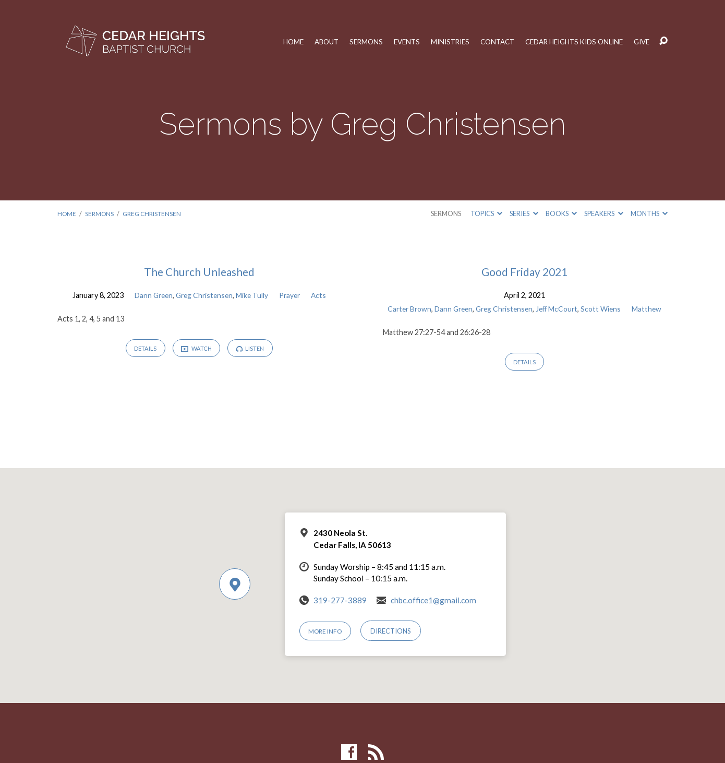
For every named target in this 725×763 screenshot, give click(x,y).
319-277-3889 (340, 600)
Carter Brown (424, 308)
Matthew (525, 322)
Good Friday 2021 (525, 272)
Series (524, 213)
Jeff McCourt (580, 308)
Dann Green (150, 295)
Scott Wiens (627, 308)
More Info (327, 631)
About (305, 41)
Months (649, 213)
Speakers (603, 213)
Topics (486, 213)
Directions (394, 631)
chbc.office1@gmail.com (433, 600)
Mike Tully (253, 295)
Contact (485, 41)
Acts (322, 295)
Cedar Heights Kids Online (568, 41)
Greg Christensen (156, 213)
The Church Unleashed (199, 272)
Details (141, 349)
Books (561, 213)
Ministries (435, 41)
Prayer (292, 295)
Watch (196, 349)
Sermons (346, 41)
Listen (254, 349)
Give (641, 41)
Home (270, 41)
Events (389, 41)
